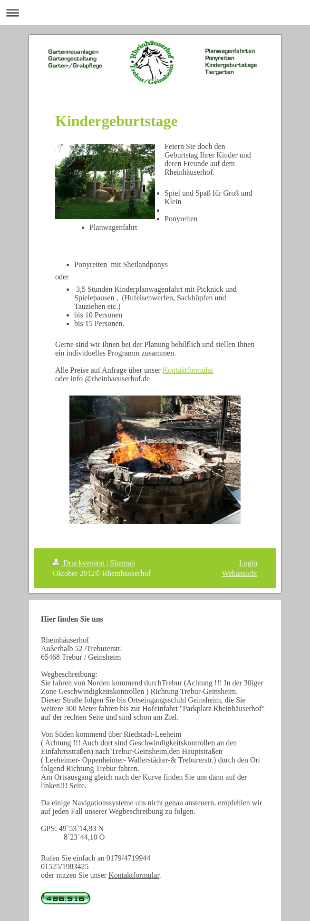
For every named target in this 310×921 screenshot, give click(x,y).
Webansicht (239, 573)
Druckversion (80, 563)
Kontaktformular (188, 370)
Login (248, 563)
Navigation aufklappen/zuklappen (155, 12)
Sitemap (122, 563)
